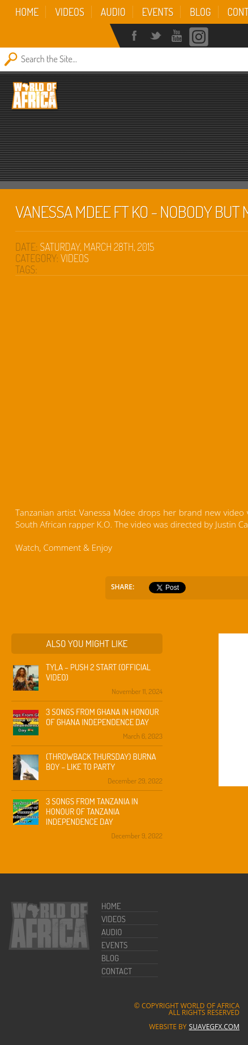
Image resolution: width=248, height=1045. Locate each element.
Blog (200, 12)
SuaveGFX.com (214, 1026)
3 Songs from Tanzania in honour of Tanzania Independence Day (92, 811)
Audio (113, 12)
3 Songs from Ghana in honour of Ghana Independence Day (102, 716)
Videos (69, 12)
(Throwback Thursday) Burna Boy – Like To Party (101, 761)
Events (158, 12)
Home (27, 12)
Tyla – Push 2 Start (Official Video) (98, 672)
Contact (116, 971)
